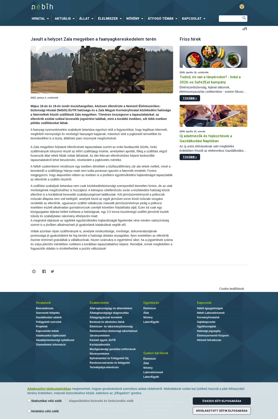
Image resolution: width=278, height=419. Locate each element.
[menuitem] (41, 18)
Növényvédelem (99, 353)
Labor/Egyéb (151, 321)
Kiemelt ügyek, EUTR (103, 340)
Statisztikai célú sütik (44, 401)
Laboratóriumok (153, 372)
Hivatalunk (43, 302)
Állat (146, 312)
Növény (148, 317)
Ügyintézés (151, 302)
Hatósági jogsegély (209, 331)
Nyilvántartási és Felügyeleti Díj (109, 358)
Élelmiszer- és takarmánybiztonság (111, 326)
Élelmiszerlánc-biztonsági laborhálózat (113, 331)
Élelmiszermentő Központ (213, 335)
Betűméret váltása (244, 28)
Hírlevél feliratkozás (209, 340)
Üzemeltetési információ (51, 344)
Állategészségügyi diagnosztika (109, 312)
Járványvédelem (100, 335)
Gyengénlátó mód (242, 6)
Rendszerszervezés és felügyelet (110, 362)
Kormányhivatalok (208, 317)
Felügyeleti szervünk (49, 321)
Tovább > (190, 98)
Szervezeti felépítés (48, 312)
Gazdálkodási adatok (49, 317)
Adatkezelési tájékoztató (51, 335)
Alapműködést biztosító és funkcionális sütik (99, 401)
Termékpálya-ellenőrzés (104, 367)
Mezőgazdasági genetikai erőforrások (113, 349)
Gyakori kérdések (155, 353)
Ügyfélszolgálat (206, 326)
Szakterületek (99, 302)
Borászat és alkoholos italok (107, 321)
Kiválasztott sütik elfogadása (221, 410)
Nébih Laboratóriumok (211, 312)
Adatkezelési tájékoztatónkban (49, 388)
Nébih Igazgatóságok (210, 308)
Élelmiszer (149, 308)
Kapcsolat (204, 302)
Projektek (42, 326)
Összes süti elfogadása (221, 401)
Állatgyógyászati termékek (106, 317)
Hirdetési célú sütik (43, 411)
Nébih (93, 6)
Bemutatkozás (45, 308)
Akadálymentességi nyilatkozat (55, 340)
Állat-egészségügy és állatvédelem (111, 308)
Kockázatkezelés (100, 344)
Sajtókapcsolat (206, 321)
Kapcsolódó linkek (47, 331)
